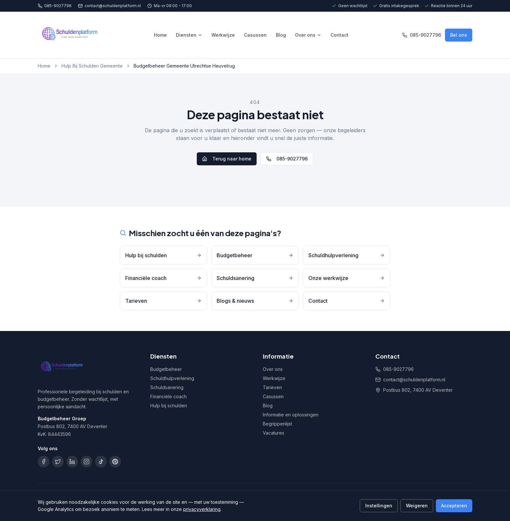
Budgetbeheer (166, 369)
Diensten (189, 35)
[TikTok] (101, 461)
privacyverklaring (202, 509)
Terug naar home (226, 158)
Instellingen (378, 505)
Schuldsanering (166, 387)
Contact (339, 35)
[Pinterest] (115, 461)
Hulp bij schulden (168, 405)
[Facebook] (43, 461)
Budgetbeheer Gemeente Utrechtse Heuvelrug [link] (184, 66)
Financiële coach (168, 396)
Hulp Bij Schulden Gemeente (92, 66)
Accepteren (454, 505)
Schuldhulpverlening (172, 378)
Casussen (255, 35)
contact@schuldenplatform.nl (109, 5)
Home (160, 35)
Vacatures (273, 433)
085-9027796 (55, 5)
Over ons (308, 35)
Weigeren (417, 505)
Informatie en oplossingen (290, 414)
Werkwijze (223, 35)
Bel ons (458, 35)
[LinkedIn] (72, 461)
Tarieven (272, 387)
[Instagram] (86, 461)
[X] (58, 461)
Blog (281, 35)
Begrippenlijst (277, 423)
